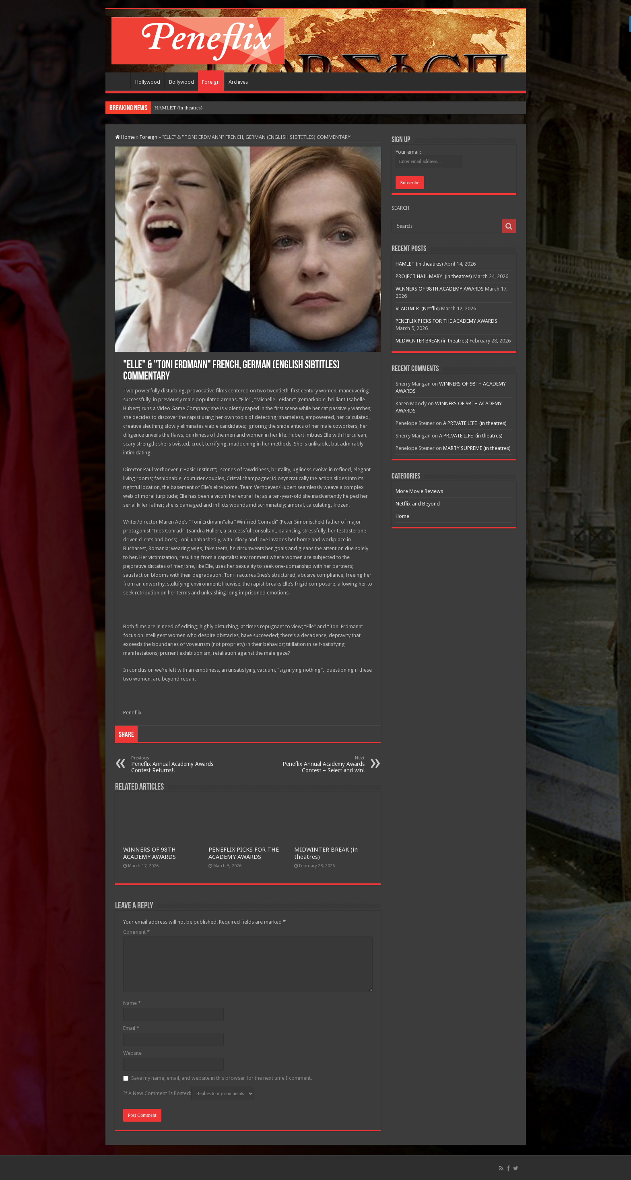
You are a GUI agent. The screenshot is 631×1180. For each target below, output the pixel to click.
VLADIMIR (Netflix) (418, 308)
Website (132, 1053)
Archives (238, 82)
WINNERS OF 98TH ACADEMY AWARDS (149, 853)
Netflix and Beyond (418, 504)
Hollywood (147, 82)
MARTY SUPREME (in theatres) (477, 448)
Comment (136, 932)
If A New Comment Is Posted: (188, 1093)
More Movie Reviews (419, 491)
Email (131, 1028)
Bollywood (181, 82)
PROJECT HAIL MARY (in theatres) (434, 276)
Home (119, 80)
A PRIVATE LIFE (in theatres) (475, 423)
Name (132, 1003)
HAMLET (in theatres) (179, 108)
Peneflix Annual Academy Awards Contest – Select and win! (323, 764)
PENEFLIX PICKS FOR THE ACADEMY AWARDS (243, 853)
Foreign (211, 82)
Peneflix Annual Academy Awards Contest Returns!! (172, 764)
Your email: (408, 152)
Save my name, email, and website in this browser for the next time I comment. (221, 1078)
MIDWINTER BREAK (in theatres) (432, 341)
